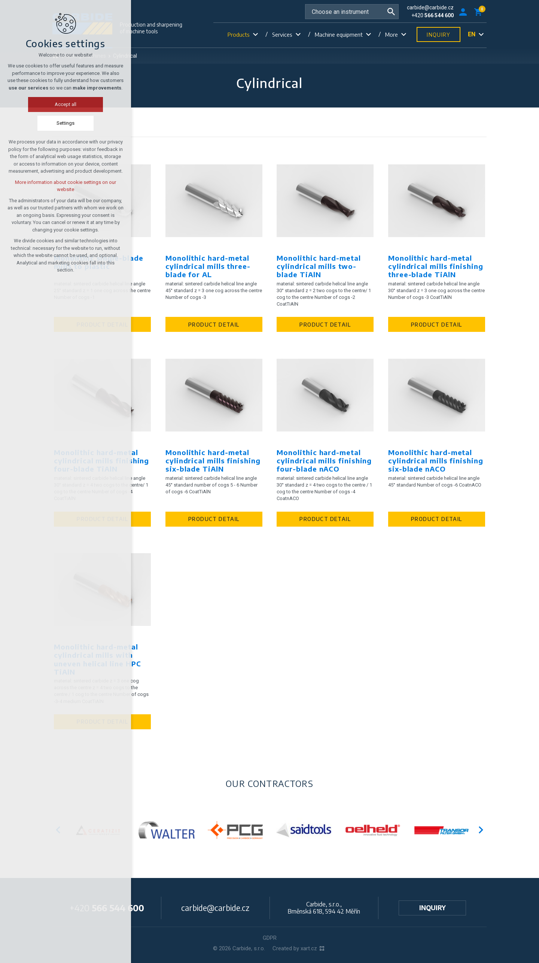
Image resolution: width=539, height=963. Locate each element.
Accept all (61, 104)
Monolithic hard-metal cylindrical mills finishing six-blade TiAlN (213, 460)
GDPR (270, 938)
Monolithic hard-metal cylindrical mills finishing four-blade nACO (324, 460)
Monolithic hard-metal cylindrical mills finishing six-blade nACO (435, 460)
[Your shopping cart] (479, 11)
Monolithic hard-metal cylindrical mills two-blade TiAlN (318, 266)
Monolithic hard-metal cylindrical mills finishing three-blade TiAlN (435, 266)
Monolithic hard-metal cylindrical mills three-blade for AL (207, 266)
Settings (61, 123)
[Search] (391, 11)
